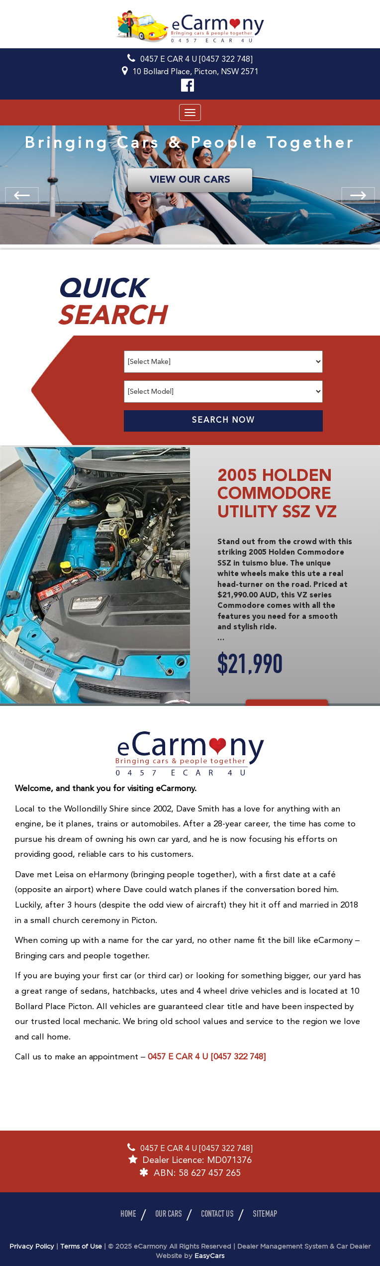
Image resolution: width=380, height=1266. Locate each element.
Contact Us (217, 1215)
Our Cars (168, 1215)
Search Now (223, 421)
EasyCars (209, 1256)
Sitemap (265, 1215)
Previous (18, 192)
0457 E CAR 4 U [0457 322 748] (196, 60)
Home (128, 1215)
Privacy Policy (32, 1247)
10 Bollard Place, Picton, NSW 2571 (195, 72)
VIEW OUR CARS (190, 180)
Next (367, 201)
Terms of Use (82, 1247)
